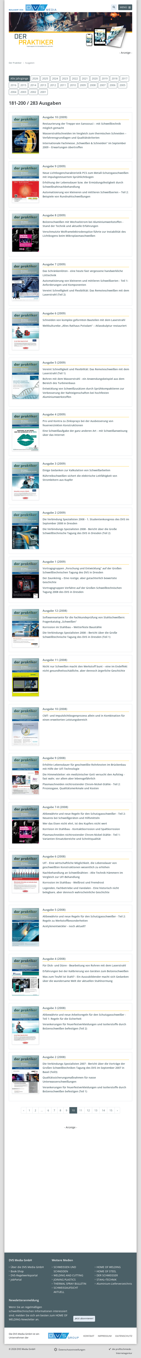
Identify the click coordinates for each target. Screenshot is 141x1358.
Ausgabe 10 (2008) (55, 709)
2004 (13, 92)
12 (88, 1110)
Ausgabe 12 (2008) (55, 610)
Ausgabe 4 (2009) (54, 414)
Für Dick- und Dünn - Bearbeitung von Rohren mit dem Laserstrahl (84, 965)
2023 (65, 78)
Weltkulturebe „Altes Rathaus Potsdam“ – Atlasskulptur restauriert (85, 325)
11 (80, 1110)
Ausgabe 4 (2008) (54, 959)
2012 (53, 85)
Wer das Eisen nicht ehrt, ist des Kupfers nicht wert (75, 823)
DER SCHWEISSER (107, 1275)
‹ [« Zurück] (23, 1110)
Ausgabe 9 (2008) (54, 758)
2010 (73, 85)
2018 (115, 78)
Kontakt (88, 1336)
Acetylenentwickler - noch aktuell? (64, 926)
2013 (43, 85)
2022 (75, 78)
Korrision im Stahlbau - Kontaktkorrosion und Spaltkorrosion (81, 829)
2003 (23, 92)
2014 (33, 85)
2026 (35, 78)
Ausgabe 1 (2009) (54, 561)
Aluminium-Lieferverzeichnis (114, 1283)
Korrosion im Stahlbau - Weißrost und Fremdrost (73, 882)
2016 (13, 85)
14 (103, 1110)
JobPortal (16, 1279)
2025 (45, 78)
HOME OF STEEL (106, 1271)
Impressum (105, 1336)
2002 (33, 92)
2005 (122, 85)
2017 (124, 78)
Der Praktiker (15, 62)
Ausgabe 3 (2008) (54, 1008)
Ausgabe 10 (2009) (55, 117)
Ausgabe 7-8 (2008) (55, 807)
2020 (95, 78)
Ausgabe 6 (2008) (54, 856)
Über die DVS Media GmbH (27, 1267)
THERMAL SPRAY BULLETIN (70, 1283)
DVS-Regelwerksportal (24, 1275)
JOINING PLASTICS (65, 1279)
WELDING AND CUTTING (68, 1275)
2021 (85, 78)
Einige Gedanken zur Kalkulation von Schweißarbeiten (76, 470)
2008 (93, 85)
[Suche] (114, 7)
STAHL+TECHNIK (107, 1279)
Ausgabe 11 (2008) (55, 660)
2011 (63, 85)
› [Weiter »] (117, 1110)
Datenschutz (123, 1336)
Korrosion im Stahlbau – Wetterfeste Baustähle (72, 627)
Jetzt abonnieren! (84, 1318)
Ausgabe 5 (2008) (54, 909)
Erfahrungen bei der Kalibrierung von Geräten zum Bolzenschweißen (86, 971)
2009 (83, 85)
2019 (105, 78)
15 (110, 1110)
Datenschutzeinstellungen (72, 1349)
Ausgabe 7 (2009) (54, 264)
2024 (55, 78)
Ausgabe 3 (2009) (54, 463)
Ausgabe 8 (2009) (54, 215)
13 (95, 1110)
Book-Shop (17, 1271)
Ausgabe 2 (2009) (54, 512)
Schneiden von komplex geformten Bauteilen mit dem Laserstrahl (84, 320)
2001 (43, 92)
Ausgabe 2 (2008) (54, 1057)
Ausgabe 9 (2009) (54, 166)
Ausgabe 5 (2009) (54, 362)
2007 (103, 85)
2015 (23, 85)
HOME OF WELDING (109, 1267)
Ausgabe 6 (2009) (54, 313)
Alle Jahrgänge (19, 78)
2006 (112, 85)
